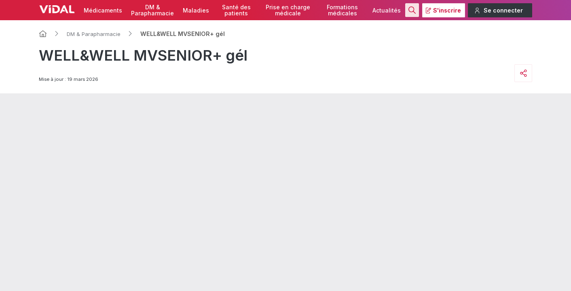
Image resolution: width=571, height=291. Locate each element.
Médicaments (103, 10)
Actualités (386, 10)
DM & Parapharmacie (94, 34)
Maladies (196, 10)
